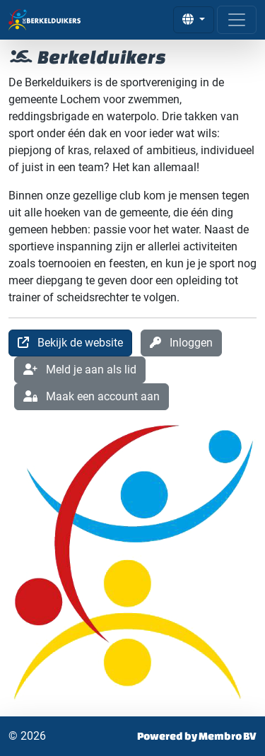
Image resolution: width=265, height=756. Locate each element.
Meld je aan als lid (79, 369)
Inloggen (181, 342)
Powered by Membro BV (197, 736)
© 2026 (27, 736)
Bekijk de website (70, 342)
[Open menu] (237, 20)
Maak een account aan (91, 396)
